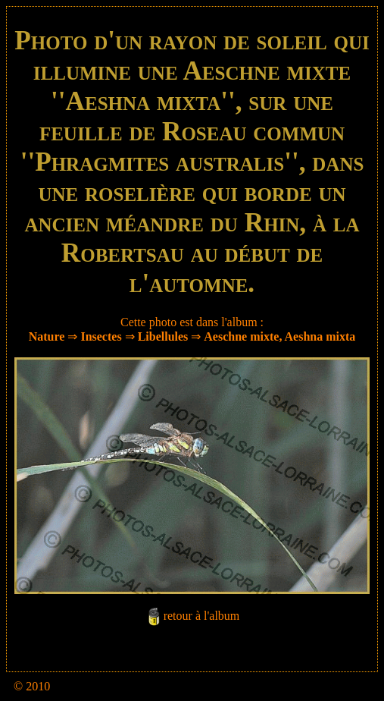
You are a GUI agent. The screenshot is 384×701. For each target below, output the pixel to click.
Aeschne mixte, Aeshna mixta (279, 336)
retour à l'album (202, 616)
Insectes (100, 336)
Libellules (163, 336)
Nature (47, 336)
